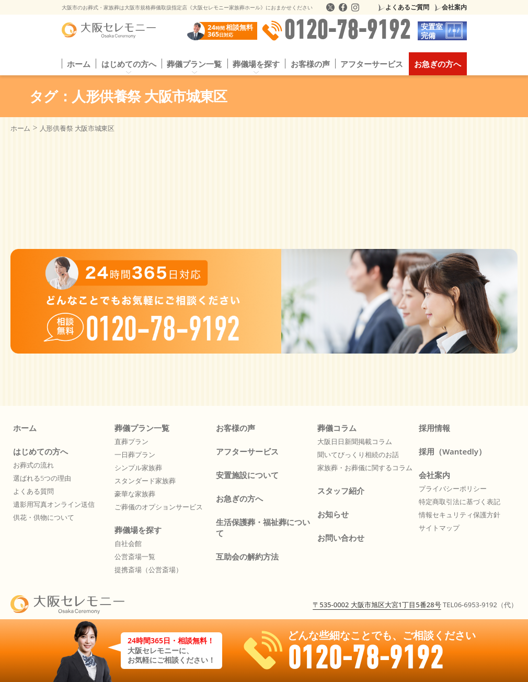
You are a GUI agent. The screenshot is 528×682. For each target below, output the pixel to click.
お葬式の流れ (33, 465)
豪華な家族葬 (134, 493)
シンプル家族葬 (138, 467)
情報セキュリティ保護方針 (459, 514)
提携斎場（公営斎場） (148, 569)
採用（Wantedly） (452, 451)
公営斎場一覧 (134, 556)
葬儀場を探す (256, 64)
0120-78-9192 (336, 31)
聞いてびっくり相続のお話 (358, 454)
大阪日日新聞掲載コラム (354, 441)
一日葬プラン (134, 454)
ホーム (78, 64)
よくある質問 (33, 491)
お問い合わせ (340, 537)
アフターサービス (371, 64)
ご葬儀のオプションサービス (158, 507)
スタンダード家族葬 (145, 480)
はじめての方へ (128, 64)
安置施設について (247, 475)
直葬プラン (131, 441)
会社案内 (454, 7)
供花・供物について (43, 517)
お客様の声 (310, 64)
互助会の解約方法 (247, 556)
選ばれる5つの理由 (42, 478)
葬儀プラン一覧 (194, 64)
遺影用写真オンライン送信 (54, 504)
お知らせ (333, 514)
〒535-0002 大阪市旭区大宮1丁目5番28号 (377, 604)
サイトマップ (439, 527)
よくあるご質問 (407, 7)
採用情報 (434, 428)
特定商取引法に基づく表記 (459, 501)
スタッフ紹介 (340, 490)
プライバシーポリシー (453, 488)
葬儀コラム (337, 428)
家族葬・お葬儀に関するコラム (364, 467)
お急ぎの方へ (437, 64)
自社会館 (128, 543)
